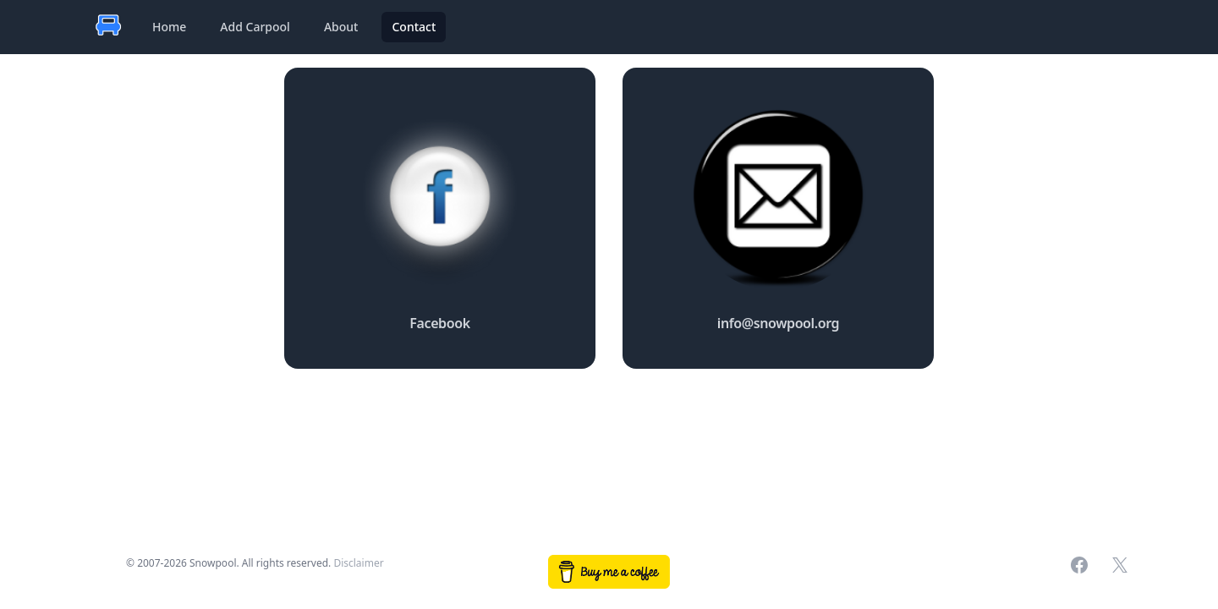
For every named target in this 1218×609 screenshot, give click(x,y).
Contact (414, 27)
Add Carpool (255, 27)
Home (169, 27)
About (341, 27)
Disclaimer (358, 563)
